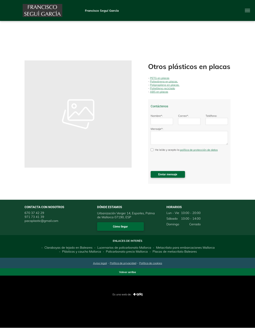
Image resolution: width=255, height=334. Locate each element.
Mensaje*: (157, 129)
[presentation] (177, 161)
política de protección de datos (199, 149)
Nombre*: (157, 115)
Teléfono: (211, 115)
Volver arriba (127, 272)
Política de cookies (150, 263)
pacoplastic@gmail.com (41, 221)
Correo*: (183, 115)
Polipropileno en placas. (164, 85)
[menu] (247, 10)
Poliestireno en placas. (164, 81)
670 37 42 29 (34, 213)
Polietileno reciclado (162, 88)
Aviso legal (100, 263)
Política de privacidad (123, 263)
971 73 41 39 (34, 217)
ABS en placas (159, 91)
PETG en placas (159, 78)
